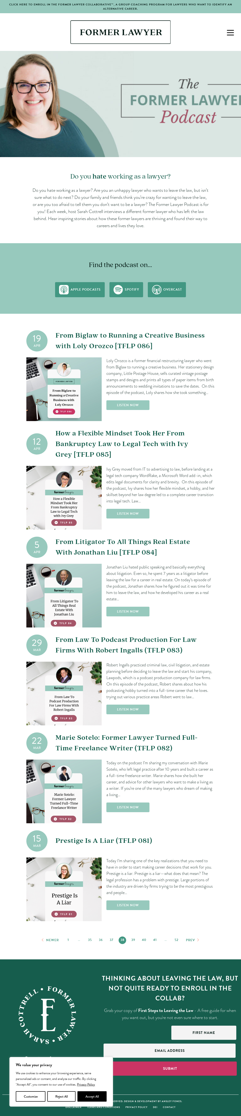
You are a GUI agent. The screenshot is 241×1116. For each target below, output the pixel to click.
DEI (155, 1107)
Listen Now (128, 405)
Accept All (92, 1096)
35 (90, 939)
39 (133, 939)
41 (155, 939)
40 (144, 939)
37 (111, 939)
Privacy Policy (86, 1084)
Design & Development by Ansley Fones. (153, 1101)
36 (101, 939)
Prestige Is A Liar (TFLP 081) (104, 840)
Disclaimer (73, 1107)
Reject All (61, 1096)
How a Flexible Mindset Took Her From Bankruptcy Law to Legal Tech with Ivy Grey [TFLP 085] (122, 444)
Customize (31, 1096)
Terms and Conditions (103, 1107)
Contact (169, 1107)
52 (176, 939)
